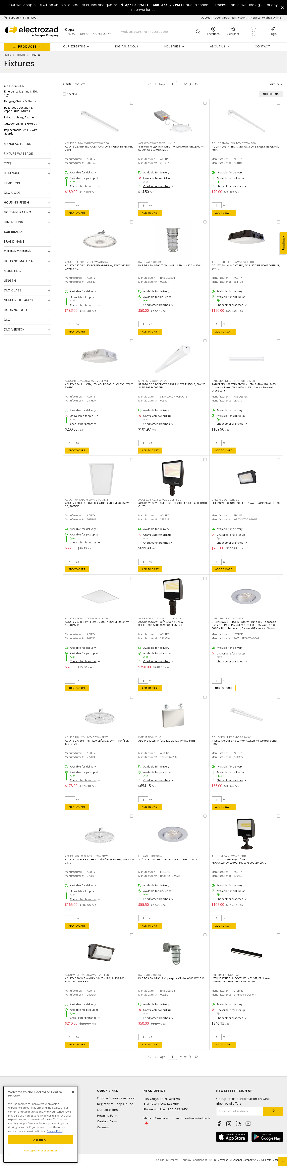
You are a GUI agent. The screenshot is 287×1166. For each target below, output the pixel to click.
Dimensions (13, 222)
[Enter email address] (239, 1111)
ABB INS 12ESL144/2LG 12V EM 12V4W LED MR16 (167, 740)
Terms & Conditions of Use (196, 1160)
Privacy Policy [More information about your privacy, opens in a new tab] (55, 1131)
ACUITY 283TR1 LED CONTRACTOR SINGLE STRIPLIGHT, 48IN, (245, 148)
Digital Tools (126, 46)
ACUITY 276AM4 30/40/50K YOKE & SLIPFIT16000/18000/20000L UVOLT (160, 623)
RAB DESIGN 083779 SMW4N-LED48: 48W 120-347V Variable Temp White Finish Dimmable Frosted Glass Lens (244, 387)
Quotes (205, 17)
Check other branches (83, 186)
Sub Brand (13, 232)
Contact (262, 46)
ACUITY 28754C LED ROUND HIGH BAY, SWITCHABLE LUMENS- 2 (97, 267)
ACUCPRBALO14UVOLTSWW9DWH (87, 737)
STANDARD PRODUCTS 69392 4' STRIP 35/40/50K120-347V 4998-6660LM (172, 386)
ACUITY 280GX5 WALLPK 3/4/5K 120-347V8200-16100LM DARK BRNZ (95, 980)
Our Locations (107, 1110)
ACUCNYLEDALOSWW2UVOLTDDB (234, 262)
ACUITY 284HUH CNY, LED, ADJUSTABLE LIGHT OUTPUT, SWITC (99, 386)
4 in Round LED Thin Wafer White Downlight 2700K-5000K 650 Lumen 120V (171, 148)
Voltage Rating (17, 212)
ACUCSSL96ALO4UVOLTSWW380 (87, 143)
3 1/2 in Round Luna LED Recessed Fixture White (169, 859)
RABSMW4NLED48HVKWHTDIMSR (233, 381)
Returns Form (107, 1115)
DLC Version (14, 329)
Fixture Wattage (18, 154)
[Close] (73, 1092)
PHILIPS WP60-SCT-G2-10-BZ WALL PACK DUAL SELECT (246, 503)
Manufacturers (17, 144)
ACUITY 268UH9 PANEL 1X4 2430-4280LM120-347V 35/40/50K (97, 504)
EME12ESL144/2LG (149, 737)
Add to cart (77, 213)
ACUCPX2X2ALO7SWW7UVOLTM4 (87, 618)
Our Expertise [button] (74, 46)
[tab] (27, 86)
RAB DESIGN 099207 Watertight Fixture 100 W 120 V (170, 265)
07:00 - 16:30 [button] (76, 33)
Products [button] (27, 46)
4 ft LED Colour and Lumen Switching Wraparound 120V (244, 742)
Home (7, 54)
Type (8, 163)
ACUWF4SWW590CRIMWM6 (156, 143)
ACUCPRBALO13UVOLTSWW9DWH (87, 856)
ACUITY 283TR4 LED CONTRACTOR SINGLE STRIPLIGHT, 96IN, (99, 148)
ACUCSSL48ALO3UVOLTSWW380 (234, 143)
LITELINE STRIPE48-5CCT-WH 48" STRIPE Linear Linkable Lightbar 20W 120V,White (241, 980)
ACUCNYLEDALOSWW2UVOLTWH (86, 381)
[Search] (159, 31)
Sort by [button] (273, 84)
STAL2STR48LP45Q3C (152, 381)
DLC (7, 320)
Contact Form (107, 1121)
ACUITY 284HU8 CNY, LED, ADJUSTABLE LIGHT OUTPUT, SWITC (246, 267)
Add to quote (224, 688)
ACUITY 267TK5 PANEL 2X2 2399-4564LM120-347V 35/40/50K (97, 623)
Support (14, 17)
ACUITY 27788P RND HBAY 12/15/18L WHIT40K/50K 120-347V (99, 861)
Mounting (12, 271)
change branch (102, 33)
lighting (21, 54)
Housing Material (19, 261)
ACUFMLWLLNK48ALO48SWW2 (232, 737)
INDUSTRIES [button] (172, 46)
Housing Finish (16, 202)
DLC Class (13, 290)
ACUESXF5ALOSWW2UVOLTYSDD (160, 499)
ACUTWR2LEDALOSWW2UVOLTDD (87, 975)
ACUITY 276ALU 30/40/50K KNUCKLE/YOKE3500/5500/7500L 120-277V (239, 861)
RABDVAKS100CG (149, 262)
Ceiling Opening (17, 251)
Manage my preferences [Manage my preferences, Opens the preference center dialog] (41, 1150)
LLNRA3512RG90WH (151, 856)
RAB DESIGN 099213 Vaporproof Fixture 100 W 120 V (171, 978)
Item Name (12, 173)
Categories (14, 86)
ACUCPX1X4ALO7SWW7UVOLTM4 (86, 499)
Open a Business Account (231, 17)
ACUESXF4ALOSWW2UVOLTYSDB (159, 618)
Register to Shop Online (266, 17)
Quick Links (107, 1091)
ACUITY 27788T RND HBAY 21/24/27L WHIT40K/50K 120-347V (97, 742)
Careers (103, 1127)
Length (10, 280)
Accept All (40, 1139)
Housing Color (17, 310)
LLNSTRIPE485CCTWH (226, 975)
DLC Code (12, 193)
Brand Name (14, 241)
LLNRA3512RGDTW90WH (228, 618)
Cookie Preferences (167, 1160)
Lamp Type (12, 183)
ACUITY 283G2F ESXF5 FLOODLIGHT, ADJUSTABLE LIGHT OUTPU (172, 504)
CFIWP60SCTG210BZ (225, 499)
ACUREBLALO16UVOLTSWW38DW (86, 262)
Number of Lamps (18, 300)
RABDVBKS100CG (149, 975)
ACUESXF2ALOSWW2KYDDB (230, 856)
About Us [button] (217, 46)
